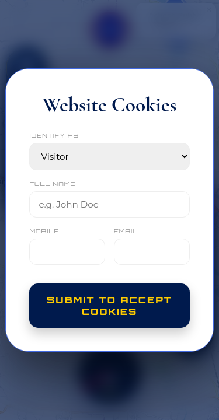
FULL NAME (52, 184)
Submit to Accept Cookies (109, 305)
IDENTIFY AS (54, 135)
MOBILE (44, 231)
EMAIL (126, 231)
